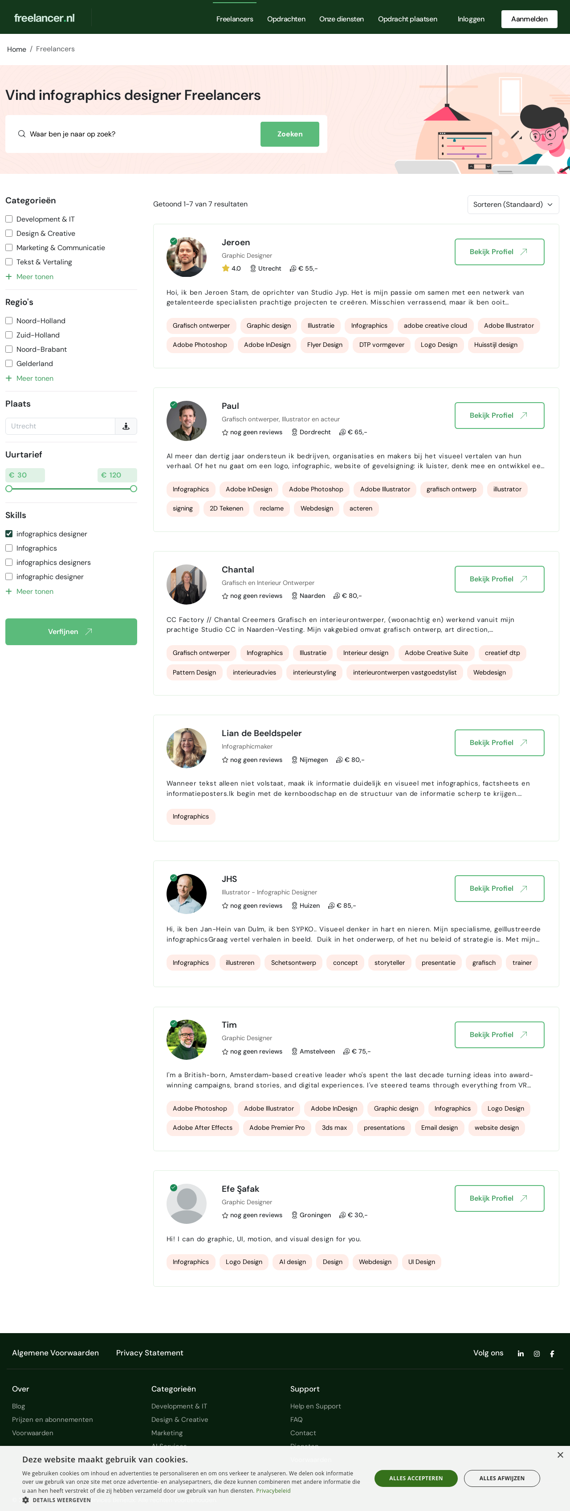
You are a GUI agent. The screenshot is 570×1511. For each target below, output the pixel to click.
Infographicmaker (247, 746)
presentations (384, 1128)
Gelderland (34, 363)
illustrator (507, 489)
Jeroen (236, 242)
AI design (292, 1262)
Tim (229, 1025)
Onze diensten (341, 19)
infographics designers (53, 562)
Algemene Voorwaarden (55, 1353)
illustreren (240, 963)
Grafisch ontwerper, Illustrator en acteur (281, 419)
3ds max (334, 1128)
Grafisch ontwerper (201, 325)
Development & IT (45, 219)
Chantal (238, 569)
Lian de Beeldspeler (262, 733)
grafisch (484, 963)
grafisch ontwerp (451, 489)
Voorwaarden (32, 1433)
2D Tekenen (226, 508)
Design (332, 1262)
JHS (229, 879)
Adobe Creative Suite (436, 653)
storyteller (390, 963)
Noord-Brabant (41, 349)
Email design (439, 1128)
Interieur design (365, 653)
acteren (361, 508)
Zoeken (290, 134)
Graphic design (269, 325)
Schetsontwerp (293, 963)
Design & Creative (45, 233)
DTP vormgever (381, 345)
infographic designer (50, 576)
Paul (230, 406)
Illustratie (321, 325)
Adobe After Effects (202, 1128)
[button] (191, 1499)
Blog (18, 1406)
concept (345, 963)
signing (183, 508)
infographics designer (51, 534)
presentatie (439, 963)
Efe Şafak (241, 1189)
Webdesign (317, 508)
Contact (303, 1433)
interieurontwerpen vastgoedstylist (405, 672)
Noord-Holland (40, 320)
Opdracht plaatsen (407, 19)
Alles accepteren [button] (416, 1478)
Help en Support (315, 1406)
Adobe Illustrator (509, 325)
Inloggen (471, 19)
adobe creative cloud (435, 325)
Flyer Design (324, 345)
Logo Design (439, 345)
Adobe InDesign (267, 345)
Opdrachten (286, 19)
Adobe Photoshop (200, 345)
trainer (522, 963)
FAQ (296, 1419)
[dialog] (285, 1478)
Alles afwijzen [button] (502, 1478)
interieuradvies (254, 672)
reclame (272, 508)
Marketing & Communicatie (60, 247)
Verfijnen (69, 632)
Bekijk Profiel (498, 252)
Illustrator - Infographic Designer (269, 892)
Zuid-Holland (38, 335)
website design (497, 1128)
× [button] (560, 1455)
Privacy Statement (149, 1353)
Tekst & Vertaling (44, 262)
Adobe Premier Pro (277, 1128)
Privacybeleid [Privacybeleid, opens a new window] (273, 1491)
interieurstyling (314, 672)
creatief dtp (502, 653)
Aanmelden (529, 19)
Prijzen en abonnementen (52, 1419)
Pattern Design (194, 672)
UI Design (421, 1262)
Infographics (36, 548)
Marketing (167, 1433)
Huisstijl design (495, 345)
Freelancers (234, 19)
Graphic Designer (247, 255)
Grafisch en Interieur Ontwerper (268, 583)
